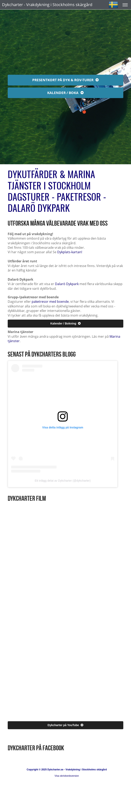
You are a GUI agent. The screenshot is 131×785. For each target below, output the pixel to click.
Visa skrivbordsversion (67, 775)
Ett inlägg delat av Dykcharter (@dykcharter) (63, 480)
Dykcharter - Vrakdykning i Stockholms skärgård (47, 4)
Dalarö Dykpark (67, 284)
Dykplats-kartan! (69, 252)
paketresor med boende (50, 301)
